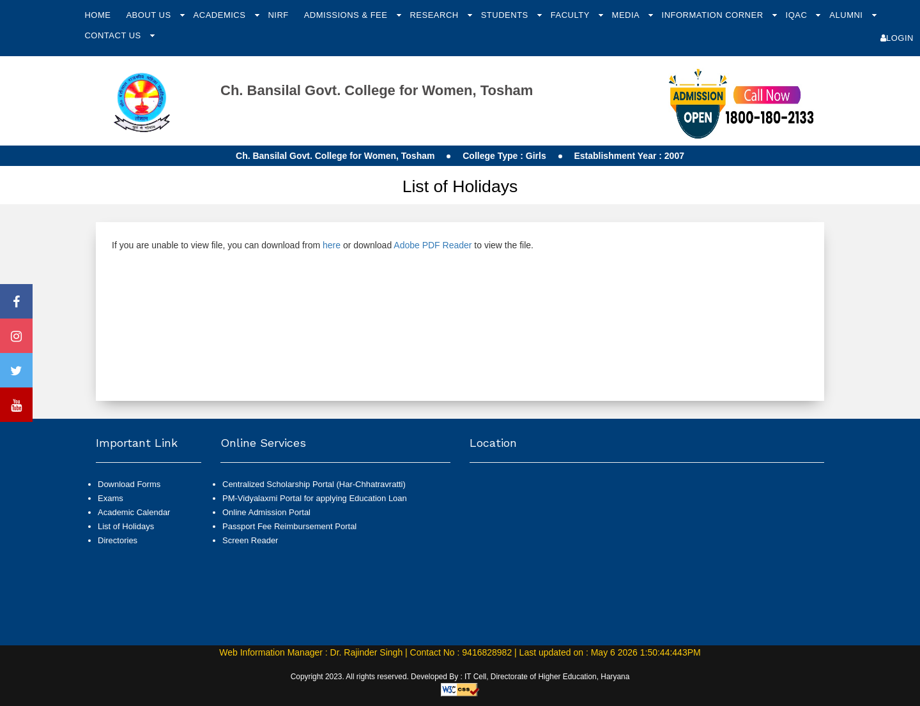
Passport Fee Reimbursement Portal (289, 526)
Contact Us (113, 35)
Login (897, 38)
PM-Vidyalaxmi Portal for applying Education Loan (314, 498)
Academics (221, 15)
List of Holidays (126, 526)
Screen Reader (250, 540)
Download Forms (129, 484)
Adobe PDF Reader (432, 245)
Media (627, 15)
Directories (117, 540)
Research (435, 15)
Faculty (571, 15)
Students (506, 15)
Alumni (847, 15)
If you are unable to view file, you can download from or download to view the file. (322, 245)
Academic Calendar (134, 512)
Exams (110, 498)
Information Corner (714, 15)
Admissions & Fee (347, 15)
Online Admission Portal (266, 512)
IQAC (798, 15)
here (332, 245)
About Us (149, 15)
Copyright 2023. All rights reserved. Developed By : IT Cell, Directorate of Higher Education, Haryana (460, 676)
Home (97, 15)
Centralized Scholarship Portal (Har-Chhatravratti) (314, 484)
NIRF (278, 15)
